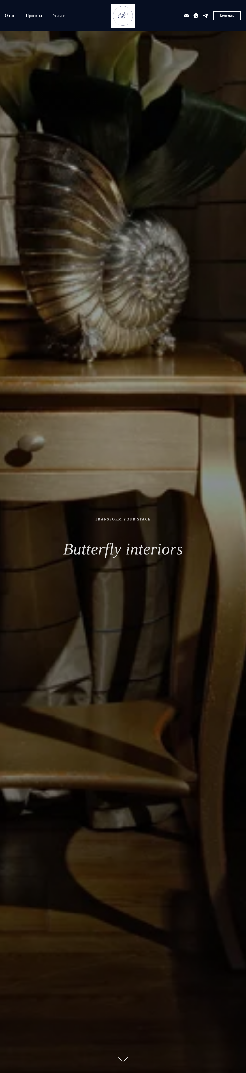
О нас (10, 15)
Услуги (59, 15)
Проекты (34, 15)
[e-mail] (187, 16)
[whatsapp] (196, 16)
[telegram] (205, 16)
